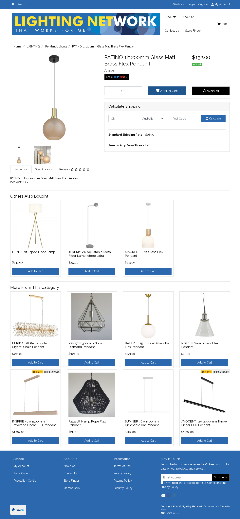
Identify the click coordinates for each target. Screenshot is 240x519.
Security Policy (123, 488)
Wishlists (179, 4)
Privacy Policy (122, 473)
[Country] (151, 118)
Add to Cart (167, 91)
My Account (21, 466)
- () (222, 24)
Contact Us (172, 30)
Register (203, 4)
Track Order (21, 473)
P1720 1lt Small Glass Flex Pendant (199, 345)
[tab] (21, 169)
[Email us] (163, 495)
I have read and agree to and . (194, 485)
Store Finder (193, 30)
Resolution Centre (24, 480)
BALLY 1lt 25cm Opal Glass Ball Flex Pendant (148, 345)
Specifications (44, 169)
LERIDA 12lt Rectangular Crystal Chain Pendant (30, 345)
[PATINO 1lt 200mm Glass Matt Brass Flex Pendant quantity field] (123, 90)
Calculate (213, 118)
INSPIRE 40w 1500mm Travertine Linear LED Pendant (34, 423)
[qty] (120, 118)
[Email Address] (186, 477)
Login (191, 4)
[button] (211, 90)
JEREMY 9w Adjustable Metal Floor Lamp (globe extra (90, 254)
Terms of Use (122, 466)
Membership (72, 488)
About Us (188, 17)
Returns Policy (123, 480)
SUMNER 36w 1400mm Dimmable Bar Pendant (142, 423)
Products (170, 17)
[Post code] (182, 118)
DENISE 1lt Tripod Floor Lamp (33, 252)
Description (21, 169)
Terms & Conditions (208, 482)
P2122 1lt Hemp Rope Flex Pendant (87, 423)
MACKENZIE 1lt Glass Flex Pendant (144, 254)
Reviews (74, 169)
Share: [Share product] (115, 76)
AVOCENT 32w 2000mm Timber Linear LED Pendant (204, 423)
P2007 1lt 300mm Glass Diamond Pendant (85, 345)
